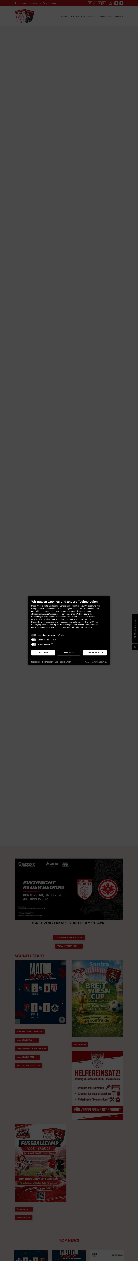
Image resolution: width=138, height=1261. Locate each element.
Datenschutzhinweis (50, 662)
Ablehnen (43, 653)
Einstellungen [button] (65, 662)
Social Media (43, 640)
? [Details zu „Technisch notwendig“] (62, 635)
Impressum (35, 662)
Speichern (69, 653)
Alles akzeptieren (94, 653)
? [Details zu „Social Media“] (54, 640)
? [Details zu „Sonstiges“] (52, 644)
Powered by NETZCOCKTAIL (96, 662)
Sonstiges (42, 644)
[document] (69, 616)
